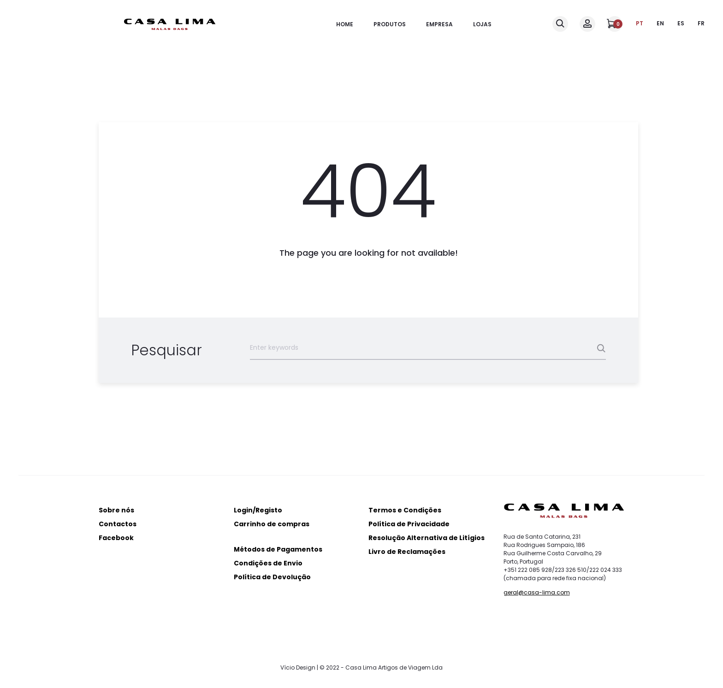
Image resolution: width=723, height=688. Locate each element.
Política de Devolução (272, 577)
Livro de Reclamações (406, 551)
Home (344, 24)
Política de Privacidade (409, 524)
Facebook (116, 537)
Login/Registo (258, 510)
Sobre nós (116, 510)
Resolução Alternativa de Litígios (426, 537)
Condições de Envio (268, 563)
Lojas (482, 24)
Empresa (439, 24)
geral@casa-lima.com (537, 592)
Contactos (117, 524)
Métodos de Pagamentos (278, 549)
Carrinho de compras (271, 524)
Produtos (389, 24)
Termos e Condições (404, 510)
